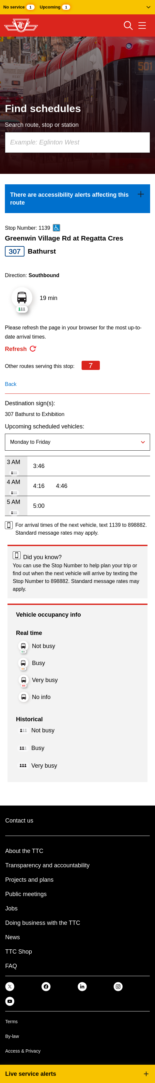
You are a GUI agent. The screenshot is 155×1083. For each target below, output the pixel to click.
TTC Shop (18, 951)
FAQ (11, 966)
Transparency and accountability (47, 865)
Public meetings (26, 894)
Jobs (11, 908)
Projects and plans (29, 879)
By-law (12, 1036)
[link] (77, 198)
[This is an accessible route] (56, 227)
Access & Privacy (22, 1051)
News (12, 937)
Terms (11, 1021)
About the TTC (24, 851)
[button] (77, 7)
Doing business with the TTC (42, 923)
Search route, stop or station (42, 125)
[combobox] (77, 142)
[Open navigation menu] (142, 25)
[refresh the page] (21, 349)
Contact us (19, 820)
